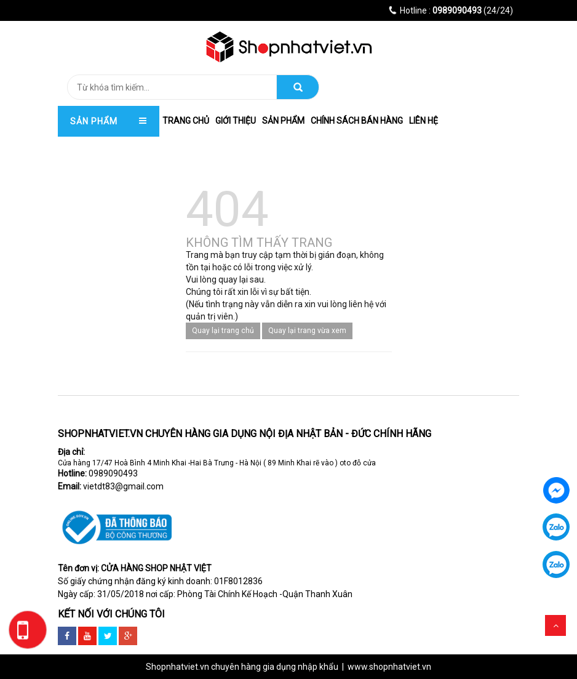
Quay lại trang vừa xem (307, 330)
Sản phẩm (283, 121)
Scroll (555, 625)
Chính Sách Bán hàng (357, 121)
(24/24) (451, 10)
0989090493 (113, 473)
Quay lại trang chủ (223, 330)
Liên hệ (423, 121)
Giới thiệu (235, 121)
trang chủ (185, 121)
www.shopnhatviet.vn (389, 667)
